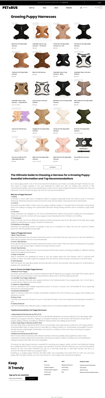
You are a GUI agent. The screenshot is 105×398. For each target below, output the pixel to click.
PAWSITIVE (52, 2)
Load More (52, 167)
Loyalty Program (49, 367)
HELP (63, 361)
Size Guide (83, 367)
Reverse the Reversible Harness (89, 372)
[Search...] (87, 7)
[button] (101, 7)
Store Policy (65, 367)
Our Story (47, 365)
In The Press (47, 379)
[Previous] (21, 3)
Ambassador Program (51, 370)
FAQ (63, 372)
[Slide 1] (51, 1)
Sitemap (64, 374)
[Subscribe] (31, 378)
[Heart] (98, 7)
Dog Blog (46, 377)
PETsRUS (10, 7)
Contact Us (65, 370)
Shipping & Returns (67, 365)
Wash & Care (84, 370)
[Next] (84, 3)
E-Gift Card (47, 372)
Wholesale (47, 374)
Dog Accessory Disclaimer (88, 365)
